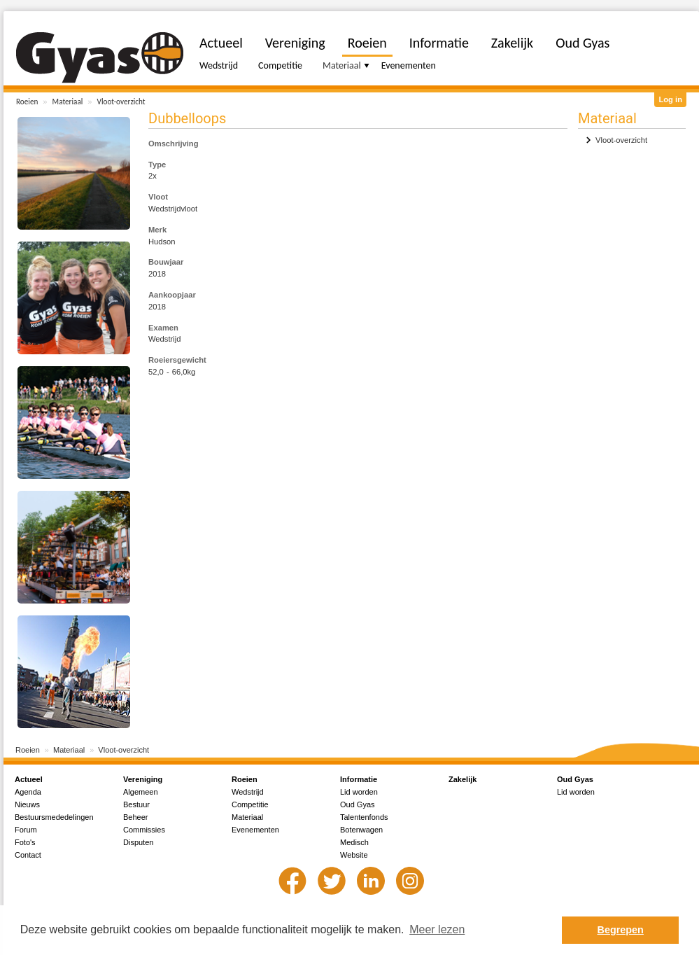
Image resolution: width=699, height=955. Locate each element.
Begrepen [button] (621, 929)
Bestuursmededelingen (54, 817)
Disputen (138, 842)
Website (354, 855)
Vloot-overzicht (121, 101)
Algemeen (140, 792)
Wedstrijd (218, 65)
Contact (28, 855)
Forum (26, 829)
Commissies (144, 829)
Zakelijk (512, 42)
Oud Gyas (582, 42)
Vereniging (295, 42)
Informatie (439, 42)
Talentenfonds (364, 817)
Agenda (28, 792)
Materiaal (67, 101)
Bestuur (136, 804)
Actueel (221, 42)
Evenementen (408, 65)
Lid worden (359, 792)
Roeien (27, 101)
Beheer (135, 817)
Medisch (354, 842)
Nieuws (27, 804)
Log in (670, 99)
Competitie (280, 65)
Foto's (25, 842)
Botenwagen (361, 829)
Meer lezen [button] (437, 929)
